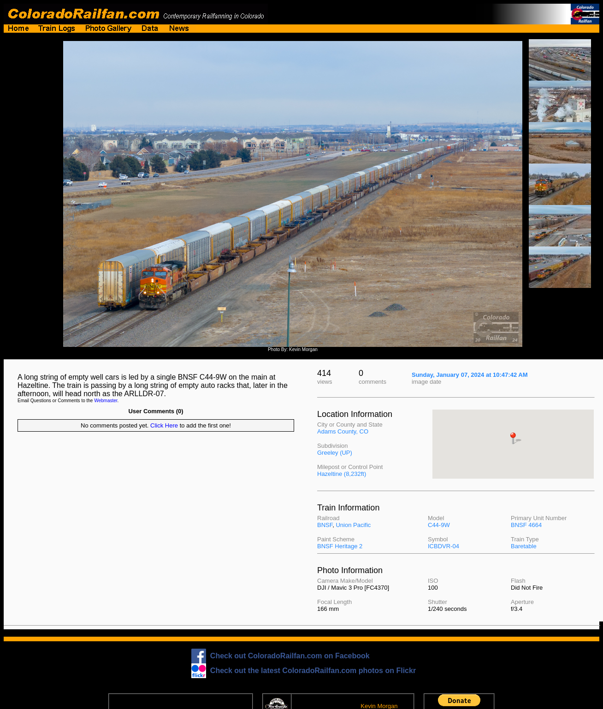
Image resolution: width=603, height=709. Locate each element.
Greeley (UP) (334, 452)
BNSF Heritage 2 (339, 546)
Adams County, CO (342, 431)
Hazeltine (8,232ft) (341, 473)
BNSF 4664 (526, 524)
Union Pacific (353, 524)
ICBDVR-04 (443, 546)
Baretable (524, 546)
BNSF (324, 524)
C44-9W (439, 524)
